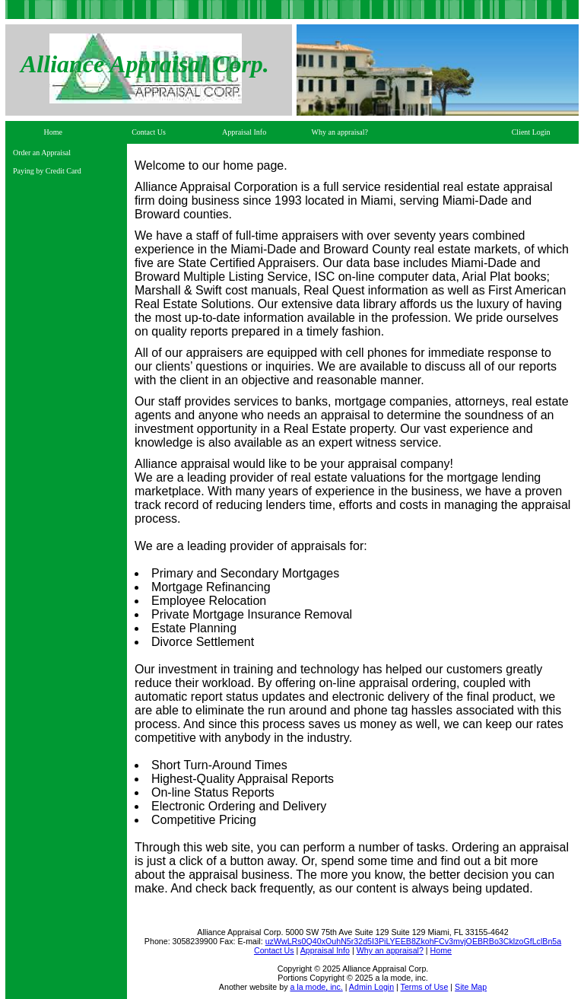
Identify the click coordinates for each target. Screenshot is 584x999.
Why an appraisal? (340, 132)
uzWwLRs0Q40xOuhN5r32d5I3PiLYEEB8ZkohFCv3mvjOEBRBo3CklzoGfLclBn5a (413, 941)
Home (53, 132)
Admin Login (371, 986)
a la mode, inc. (316, 986)
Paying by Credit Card (47, 171)
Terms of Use (425, 986)
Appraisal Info (244, 132)
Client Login (531, 132)
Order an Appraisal (42, 152)
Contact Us (149, 132)
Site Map (471, 986)
